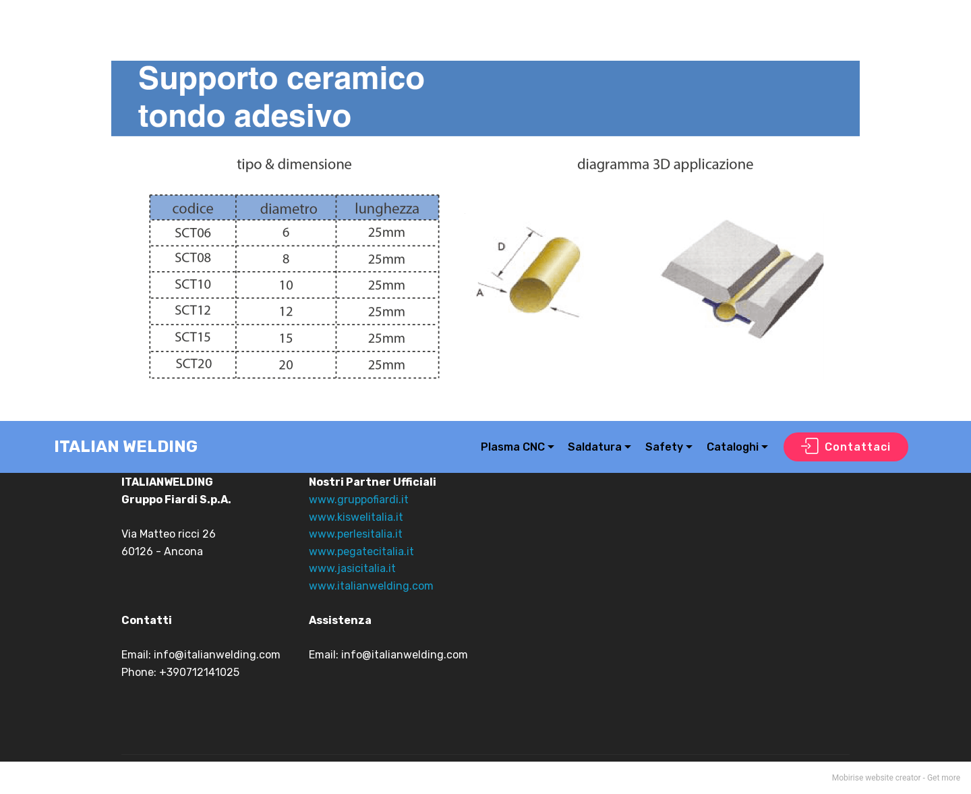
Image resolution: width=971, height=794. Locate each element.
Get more (943, 778)
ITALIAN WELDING (126, 447)
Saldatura (595, 447)
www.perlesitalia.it (356, 534)
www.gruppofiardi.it (359, 499)
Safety (664, 447)
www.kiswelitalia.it (356, 517)
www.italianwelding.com (371, 585)
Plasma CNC (513, 447)
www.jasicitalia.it (352, 568)
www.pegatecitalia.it (361, 551)
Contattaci (846, 447)
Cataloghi (733, 447)
